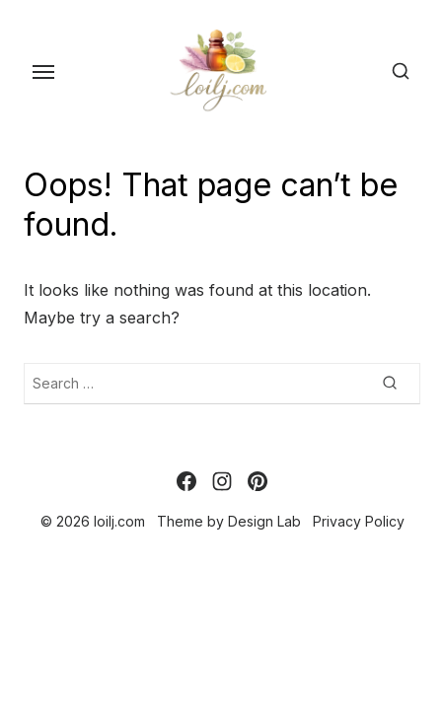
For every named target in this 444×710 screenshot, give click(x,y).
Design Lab (264, 521)
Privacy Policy (359, 521)
